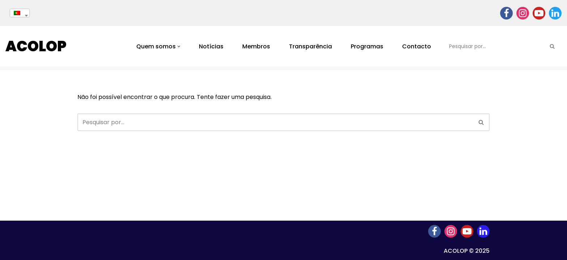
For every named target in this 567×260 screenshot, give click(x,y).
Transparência (310, 46)
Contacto (416, 46)
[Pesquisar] (494, 46)
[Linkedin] (555, 13)
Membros (256, 46)
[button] (179, 46)
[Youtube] (539, 13)
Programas (367, 46)
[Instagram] (522, 13)
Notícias (211, 46)
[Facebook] (506, 13)
